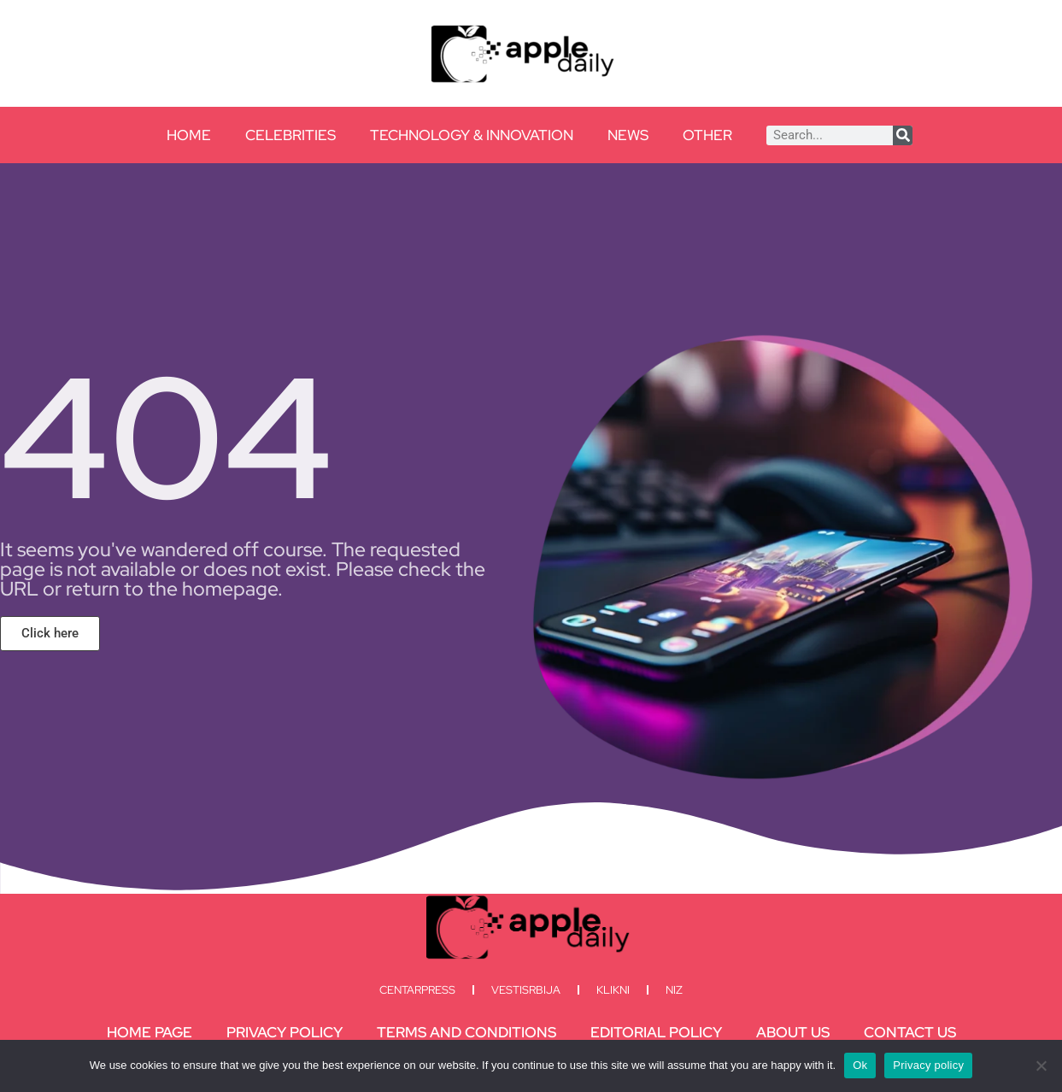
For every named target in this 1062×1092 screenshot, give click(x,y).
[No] (1040, 1065)
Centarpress (417, 990)
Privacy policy (928, 1065)
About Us (793, 1032)
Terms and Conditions (466, 1032)
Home (189, 135)
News (627, 135)
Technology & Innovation (471, 135)
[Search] (902, 135)
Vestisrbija (525, 990)
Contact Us (910, 1032)
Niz (674, 990)
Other (707, 135)
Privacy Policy (284, 1032)
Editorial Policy (656, 1032)
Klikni (613, 990)
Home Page (149, 1032)
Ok (860, 1065)
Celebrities (290, 135)
